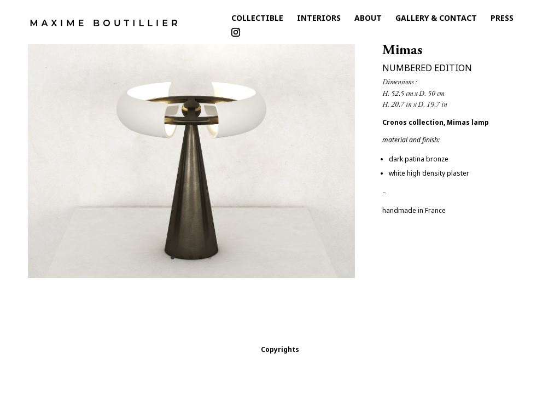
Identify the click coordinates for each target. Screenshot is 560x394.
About (368, 20)
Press (502, 20)
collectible (257, 20)
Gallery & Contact (436, 20)
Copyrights (280, 349)
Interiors (319, 20)
